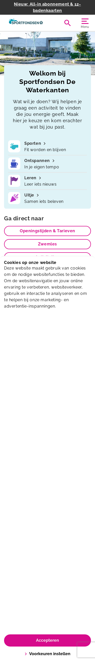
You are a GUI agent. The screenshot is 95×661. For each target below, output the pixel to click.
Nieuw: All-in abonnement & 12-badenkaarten (47, 7)
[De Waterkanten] (26, 23)
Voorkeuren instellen (47, 653)
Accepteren (47, 640)
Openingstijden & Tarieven (47, 230)
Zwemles (47, 244)
